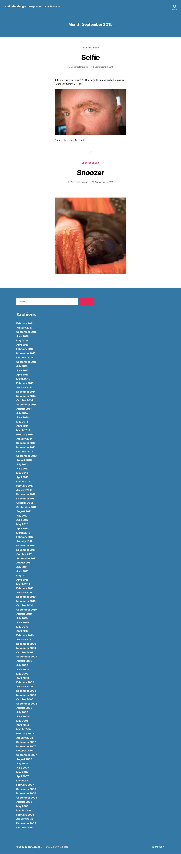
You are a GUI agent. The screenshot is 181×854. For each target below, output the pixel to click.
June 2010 (22, 622)
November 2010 (26, 601)
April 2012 (22, 528)
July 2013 (22, 464)
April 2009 (23, 678)
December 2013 (26, 443)
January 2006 (25, 819)
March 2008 (23, 729)
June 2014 (22, 417)
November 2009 (26, 648)
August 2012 (24, 511)
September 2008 (26, 703)
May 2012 (22, 524)
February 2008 (25, 733)
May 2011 (22, 575)
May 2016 (22, 340)
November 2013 (26, 447)
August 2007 (24, 759)
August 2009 (24, 661)
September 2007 (26, 755)
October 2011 (24, 554)
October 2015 (24, 357)
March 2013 (23, 481)
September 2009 (26, 656)
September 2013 (26, 455)
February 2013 (25, 485)
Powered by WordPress (57, 847)
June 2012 (22, 520)
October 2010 (24, 605)
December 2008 (26, 691)
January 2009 (25, 686)
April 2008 (23, 725)
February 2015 (25, 383)
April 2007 (22, 776)
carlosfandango (15, 6)
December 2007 (26, 742)
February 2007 (25, 785)
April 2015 (22, 374)
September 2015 (26, 361)
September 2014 (26, 404)
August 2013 (24, 460)
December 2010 (26, 597)
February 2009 (25, 682)
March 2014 (23, 430)
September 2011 (26, 558)
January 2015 (24, 387)
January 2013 (24, 490)
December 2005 (26, 823)
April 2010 (22, 631)
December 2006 (26, 789)
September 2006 (26, 797)
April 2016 (22, 344)
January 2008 (25, 737)
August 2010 (24, 614)
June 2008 (23, 716)
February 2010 (25, 635)
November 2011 (26, 549)
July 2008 (22, 712)
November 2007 (26, 746)
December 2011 (26, 545)
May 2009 (22, 673)
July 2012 (22, 515)
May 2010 (22, 626)
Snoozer (90, 172)
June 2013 (22, 468)
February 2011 (25, 588)
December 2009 (26, 643)
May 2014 (22, 421)
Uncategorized (90, 48)
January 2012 (24, 541)
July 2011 (22, 567)
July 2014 (22, 413)
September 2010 (26, 609)
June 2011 (22, 571)
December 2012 (26, 494)
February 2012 (25, 537)
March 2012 (23, 532)
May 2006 (22, 806)
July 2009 (22, 665)
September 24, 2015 (104, 67)
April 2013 (22, 477)
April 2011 (22, 579)
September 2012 (26, 507)
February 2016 (25, 349)
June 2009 (23, 669)
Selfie (90, 57)
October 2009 (25, 652)
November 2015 (26, 353)
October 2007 (25, 750)
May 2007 (22, 772)
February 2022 (25, 323)
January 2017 (24, 327)
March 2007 (23, 780)
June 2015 (22, 370)
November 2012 (26, 498)
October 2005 (25, 827)
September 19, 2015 (104, 182)
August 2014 (24, 409)
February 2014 (25, 434)
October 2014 (24, 400)
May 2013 (22, 473)
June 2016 (22, 336)
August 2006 (24, 802)
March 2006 (23, 810)
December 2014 (26, 391)
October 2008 (25, 699)
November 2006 (26, 793)
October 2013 (24, 451)
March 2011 (23, 584)
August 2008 (24, 708)
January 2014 (24, 438)
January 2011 (24, 592)
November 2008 (26, 695)
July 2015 (22, 366)
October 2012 (24, 503)
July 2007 (22, 763)
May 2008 (22, 720)
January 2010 (24, 639)
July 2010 (22, 618)
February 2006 (25, 814)
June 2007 (23, 767)
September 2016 (26, 332)
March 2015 (23, 379)
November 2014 (26, 396)
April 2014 (22, 426)
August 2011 (24, 562)
